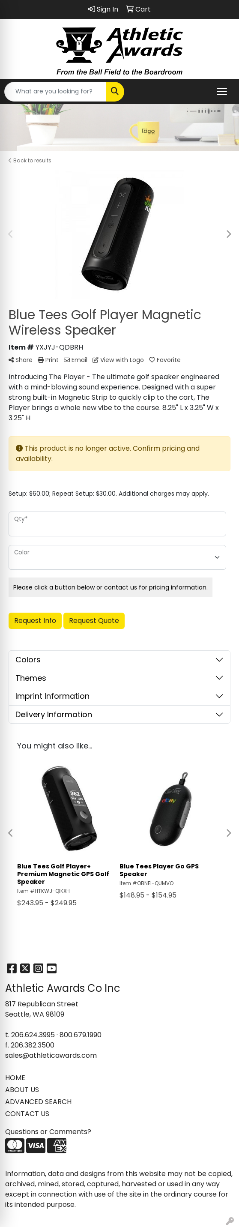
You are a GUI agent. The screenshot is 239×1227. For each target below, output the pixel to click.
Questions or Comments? (48, 1132)
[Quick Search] (55, 92)
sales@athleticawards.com (51, 1055)
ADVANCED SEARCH (38, 1102)
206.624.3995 (33, 1035)
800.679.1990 (81, 1035)
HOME (15, 1078)
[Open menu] (221, 91)
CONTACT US (27, 1114)
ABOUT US (22, 1090)
